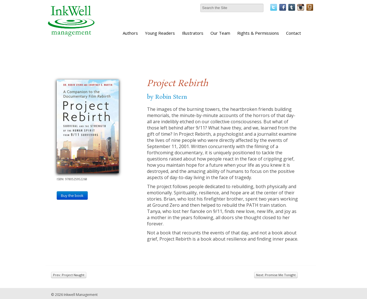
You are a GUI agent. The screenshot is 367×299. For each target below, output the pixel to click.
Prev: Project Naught (68, 275)
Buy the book (72, 195)
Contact (293, 33)
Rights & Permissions (258, 33)
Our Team (220, 33)
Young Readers (160, 33)
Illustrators (192, 33)
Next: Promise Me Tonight (276, 275)
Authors (130, 33)
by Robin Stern (167, 97)
